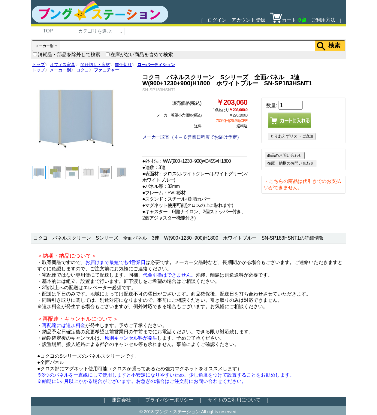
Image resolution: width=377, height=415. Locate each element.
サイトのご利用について (234, 399)
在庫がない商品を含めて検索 (139, 54)
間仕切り (123, 64)
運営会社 (121, 399)
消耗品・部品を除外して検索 (66, 54)
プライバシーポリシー (169, 399)
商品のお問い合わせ (284, 155)
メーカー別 (60, 70)
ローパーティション (156, 64)
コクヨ (82, 70)
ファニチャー (106, 70)
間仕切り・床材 (95, 64)
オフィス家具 (62, 64)
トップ (38, 64)
